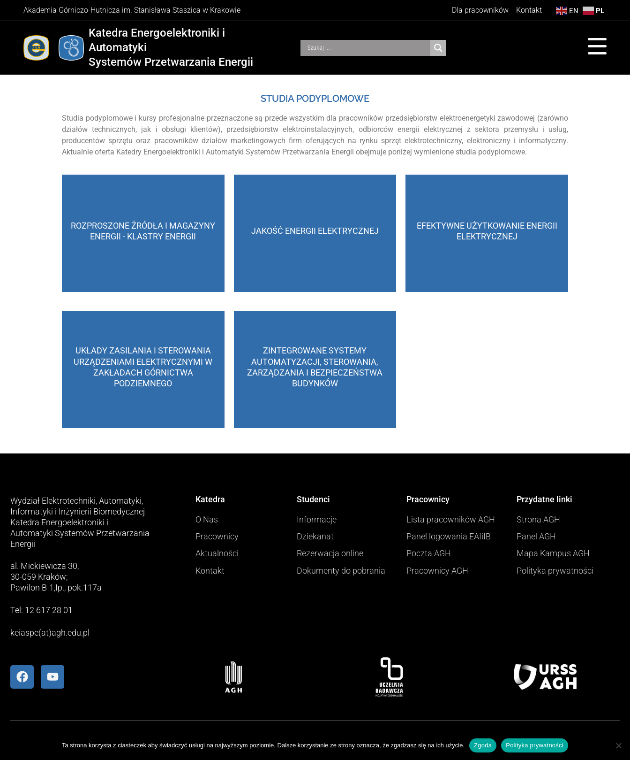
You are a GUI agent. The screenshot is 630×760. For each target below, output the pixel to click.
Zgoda (483, 745)
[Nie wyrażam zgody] (618, 745)
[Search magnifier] (438, 48)
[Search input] (368, 48)
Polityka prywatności (534, 745)
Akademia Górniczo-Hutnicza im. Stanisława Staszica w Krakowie (131, 10)
